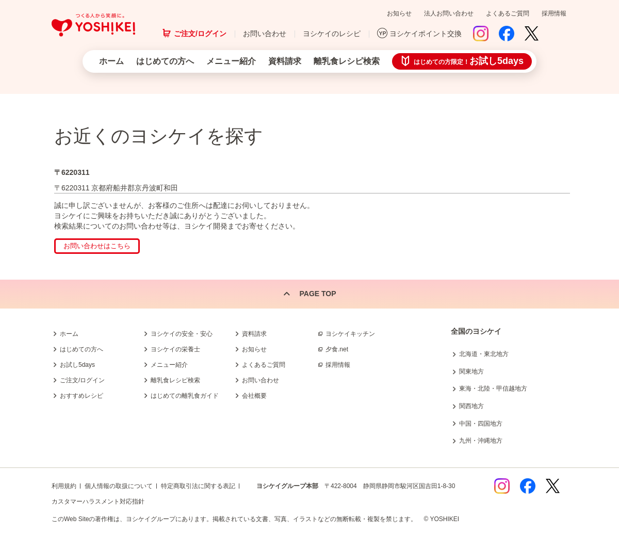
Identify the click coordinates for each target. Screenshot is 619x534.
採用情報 (554, 13)
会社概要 (254, 395)
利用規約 (64, 486)
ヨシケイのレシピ (332, 33)
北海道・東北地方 (484, 354)
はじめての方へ (165, 61)
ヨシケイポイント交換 (425, 33)
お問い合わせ (264, 33)
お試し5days (77, 364)
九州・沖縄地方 (480, 440)
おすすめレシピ (81, 395)
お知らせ (399, 13)
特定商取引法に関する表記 (198, 486)
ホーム (111, 61)
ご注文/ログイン (200, 33)
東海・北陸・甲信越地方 (493, 388)
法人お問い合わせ (449, 13)
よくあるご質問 (507, 13)
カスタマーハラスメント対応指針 (98, 501)
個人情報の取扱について (119, 486)
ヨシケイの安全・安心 (182, 333)
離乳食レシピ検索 (347, 61)
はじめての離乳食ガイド (185, 395)
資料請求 (284, 61)
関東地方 (471, 371)
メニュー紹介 (231, 61)
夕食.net (336, 349)
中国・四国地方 (480, 423)
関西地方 (471, 406)
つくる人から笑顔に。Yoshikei (93, 25)
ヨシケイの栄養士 (175, 349)
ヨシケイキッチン (350, 333)
